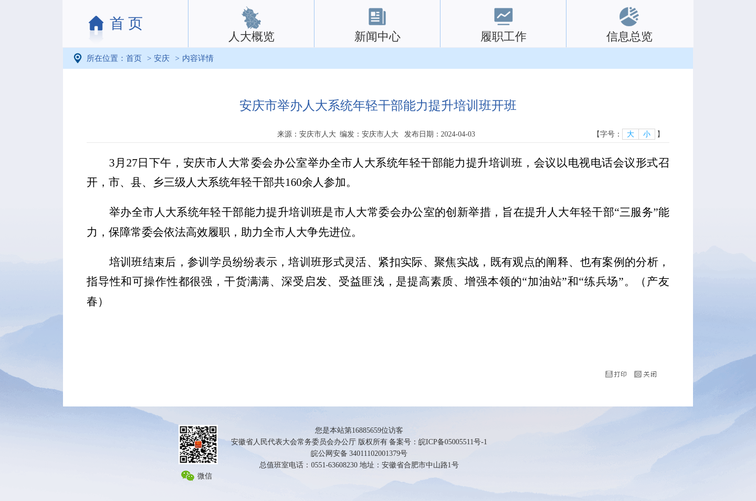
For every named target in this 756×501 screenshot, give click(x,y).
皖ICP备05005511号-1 (452, 442)
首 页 (126, 23)
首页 (134, 58)
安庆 (162, 58)
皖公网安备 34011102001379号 (359, 453)
